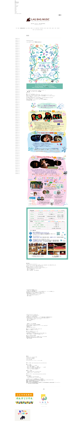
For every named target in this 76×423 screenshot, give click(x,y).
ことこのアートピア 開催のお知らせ (33, 42)
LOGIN (15, 12)
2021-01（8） (17, 97)
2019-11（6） (17, 117)
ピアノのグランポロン (18, 13)
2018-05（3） (17, 140)
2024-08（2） (17, 48)
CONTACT (16, 11)
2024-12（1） (17, 46)
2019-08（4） (17, 122)
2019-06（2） (17, 125)
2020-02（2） (17, 112)
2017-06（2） (17, 158)
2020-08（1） (17, 104)
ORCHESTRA (16, 6)
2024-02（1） (17, 51)
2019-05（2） (17, 127)
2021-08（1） (17, 86)
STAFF (55, 28)
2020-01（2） (17, 114)
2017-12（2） (17, 148)
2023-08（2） (17, 56)
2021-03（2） (17, 94)
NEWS (15, 1)
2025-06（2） (17, 41)
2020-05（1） (17, 109)
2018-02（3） (17, 145)
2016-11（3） (17, 170)
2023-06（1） (17, 58)
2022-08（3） (17, 69)
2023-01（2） (17, 61)
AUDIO (15, 8)
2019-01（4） (17, 130)
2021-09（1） (17, 84)
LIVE (15, 4)
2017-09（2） (17, 153)
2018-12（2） (17, 132)
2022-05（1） (17, 74)
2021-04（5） (17, 92)
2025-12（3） (17, 38)
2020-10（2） (17, 102)
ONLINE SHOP (16, 5)
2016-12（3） (17, 168)
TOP (15, 0)
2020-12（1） (17, 99)
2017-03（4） (17, 163)
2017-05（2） (17, 160)
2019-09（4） (17, 120)
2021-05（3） (17, 91)
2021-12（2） (17, 81)
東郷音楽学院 (17, 2)
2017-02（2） (17, 165)
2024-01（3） (17, 53)
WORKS (32, 28)
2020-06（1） (17, 107)
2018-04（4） (17, 142)
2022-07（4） (17, 71)
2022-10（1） (17, 66)
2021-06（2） (17, 89)
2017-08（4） (17, 155)
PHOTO (16, 9)
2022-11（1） (17, 64)
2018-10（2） (17, 135)
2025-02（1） (17, 43)
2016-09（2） (17, 173)
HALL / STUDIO (17, 3)
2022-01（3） (17, 79)
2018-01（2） (17, 147)
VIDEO (15, 7)
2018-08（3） (17, 137)
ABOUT (15, 10)
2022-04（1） (17, 76)
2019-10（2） (17, 119)
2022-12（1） (17, 63)
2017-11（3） (17, 150)
